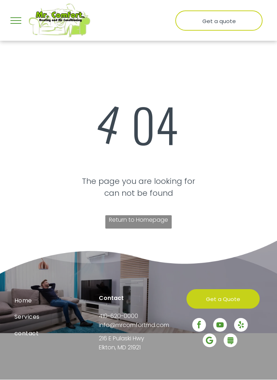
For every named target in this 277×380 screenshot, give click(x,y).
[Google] (209, 341)
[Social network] (230, 341)
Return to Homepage (138, 220)
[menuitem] (53, 300)
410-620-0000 (118, 316)
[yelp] (241, 325)
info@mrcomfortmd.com (134, 325)
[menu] (15, 20)
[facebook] (199, 325)
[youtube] (220, 325)
